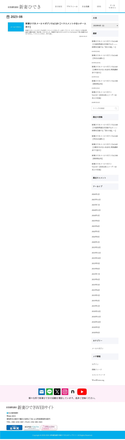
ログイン (95, 364)
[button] (116, 108)
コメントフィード (98, 375)
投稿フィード (97, 369)
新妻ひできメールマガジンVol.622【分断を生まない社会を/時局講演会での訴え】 (105, 69)
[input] (104, 108)
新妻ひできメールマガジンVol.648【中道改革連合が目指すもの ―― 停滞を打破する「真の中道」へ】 (105, 44)
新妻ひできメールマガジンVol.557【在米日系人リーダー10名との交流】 (104, 95)
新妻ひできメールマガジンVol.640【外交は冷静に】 (105, 57)
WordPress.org (98, 380)
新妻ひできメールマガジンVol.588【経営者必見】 (105, 82)
